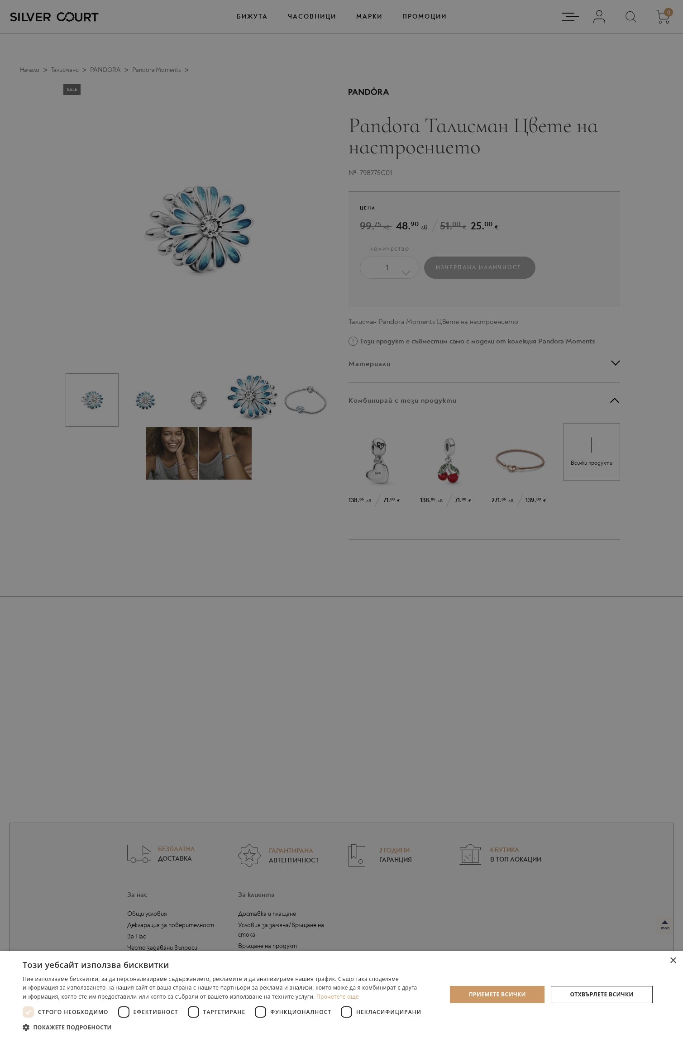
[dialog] (341, 519)
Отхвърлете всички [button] (601, 994)
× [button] (672, 960)
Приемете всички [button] (497, 994)
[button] (228, 1027)
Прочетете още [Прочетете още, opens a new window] (337, 996)
